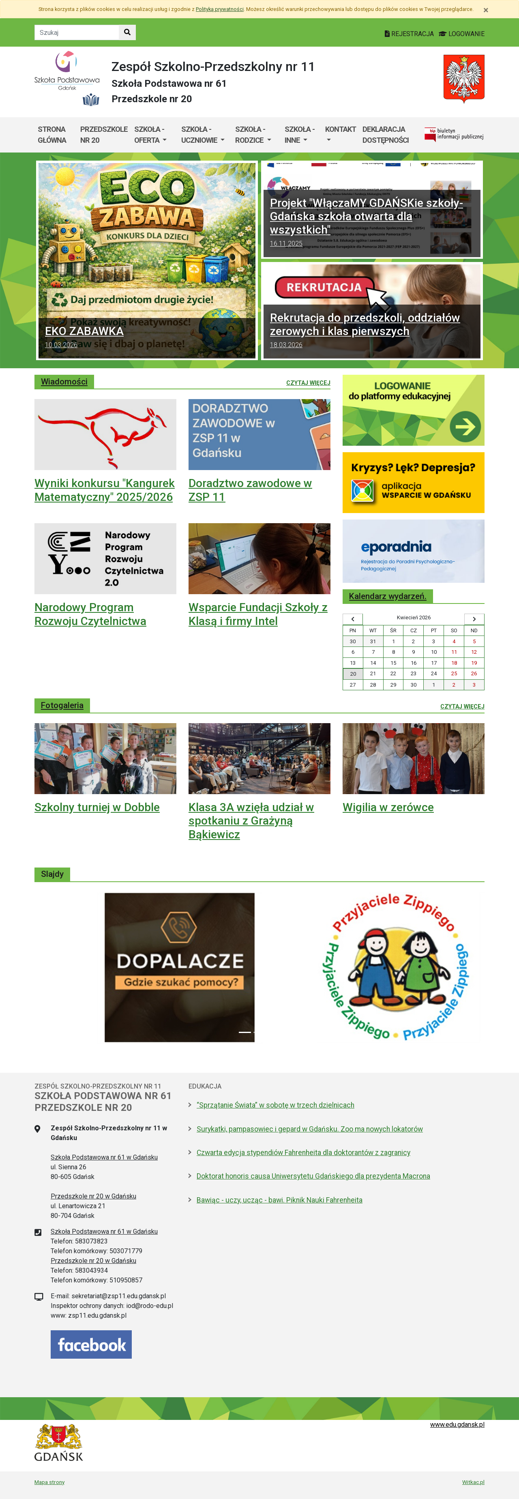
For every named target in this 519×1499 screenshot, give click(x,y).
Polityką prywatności (220, 9)
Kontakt (340, 129)
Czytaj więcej (308, 382)
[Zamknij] (486, 10)
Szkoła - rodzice (250, 135)
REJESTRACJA (410, 34)
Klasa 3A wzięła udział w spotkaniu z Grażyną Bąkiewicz (251, 821)
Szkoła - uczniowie (200, 135)
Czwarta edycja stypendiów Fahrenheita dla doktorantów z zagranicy (303, 1153)
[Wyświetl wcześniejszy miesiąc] (353, 619)
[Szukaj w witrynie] (127, 32)
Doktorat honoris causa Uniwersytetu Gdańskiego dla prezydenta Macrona (313, 1176)
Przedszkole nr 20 (104, 135)
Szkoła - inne (300, 135)
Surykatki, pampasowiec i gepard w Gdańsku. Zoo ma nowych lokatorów (310, 1129)
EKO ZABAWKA (147, 338)
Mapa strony (49, 1482)
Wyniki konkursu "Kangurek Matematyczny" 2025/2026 (104, 490)
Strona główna (52, 135)
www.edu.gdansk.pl (457, 1424)
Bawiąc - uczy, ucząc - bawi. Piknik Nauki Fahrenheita (279, 1200)
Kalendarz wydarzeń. (388, 596)
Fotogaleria (62, 705)
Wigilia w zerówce (388, 807)
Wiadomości (64, 382)
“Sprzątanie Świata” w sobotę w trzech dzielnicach (275, 1105)
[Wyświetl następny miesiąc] (474, 619)
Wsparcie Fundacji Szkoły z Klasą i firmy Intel (258, 614)
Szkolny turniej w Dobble (97, 807)
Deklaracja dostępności (385, 135)
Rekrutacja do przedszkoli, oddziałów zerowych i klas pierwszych (372, 331)
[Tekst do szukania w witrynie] (76, 32)
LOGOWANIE (462, 34)
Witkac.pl (473, 1482)
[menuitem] (154, 134)
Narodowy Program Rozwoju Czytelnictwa (90, 614)
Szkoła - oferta (149, 135)
